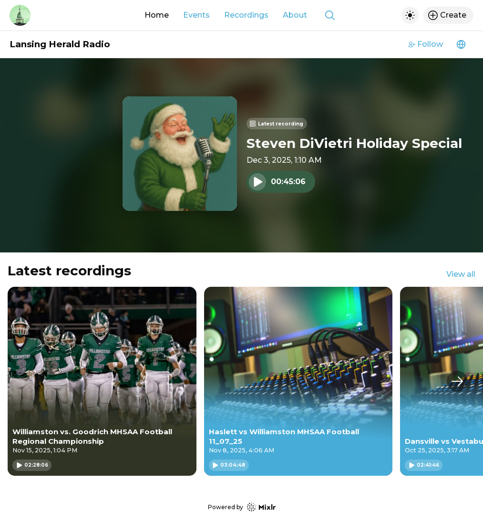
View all (460, 274)
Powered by (242, 507)
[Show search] (330, 15)
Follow (426, 44)
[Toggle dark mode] (410, 15)
